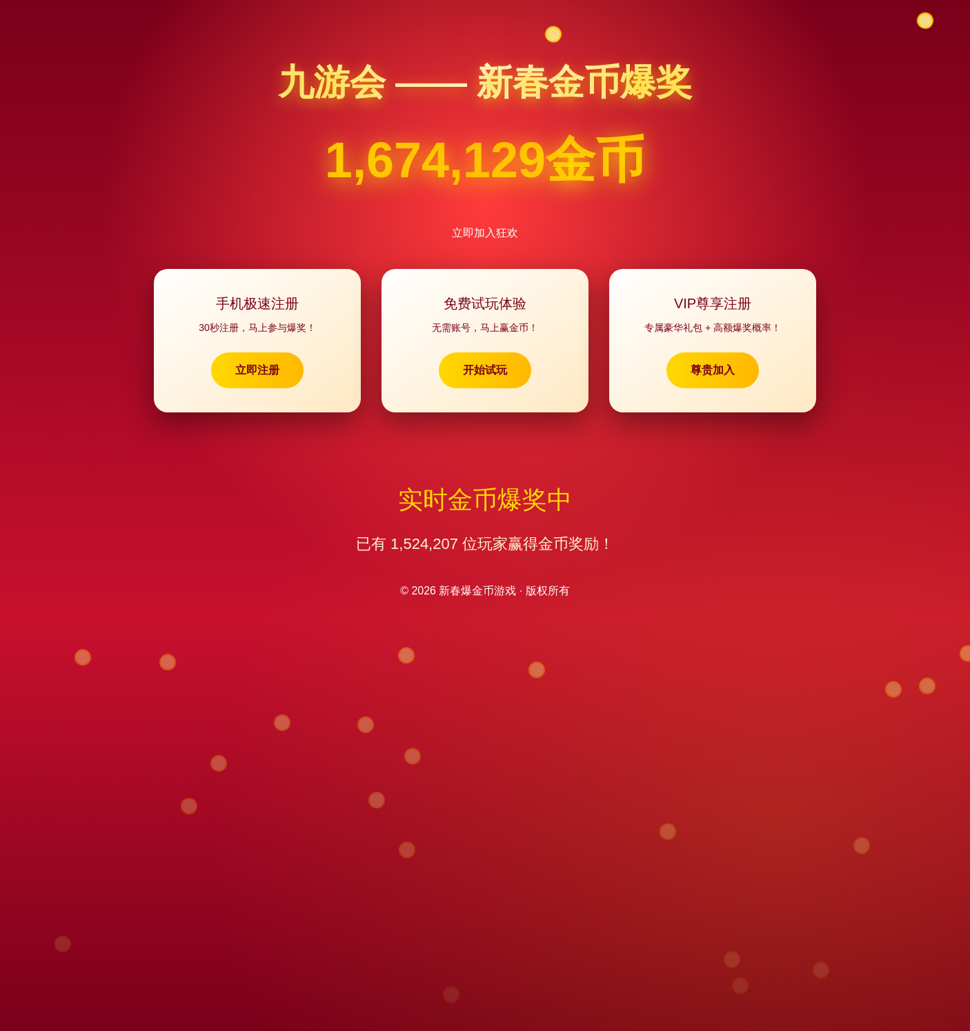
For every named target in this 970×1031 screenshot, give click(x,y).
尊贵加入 (713, 370)
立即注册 (257, 370)
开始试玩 (485, 370)
